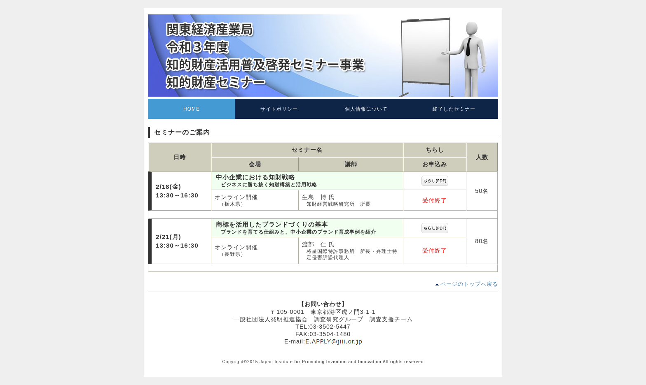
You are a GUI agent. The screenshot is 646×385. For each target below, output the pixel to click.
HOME (191, 109)
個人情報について (366, 109)
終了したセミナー (454, 109)
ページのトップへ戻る (469, 284)
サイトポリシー (279, 109)
